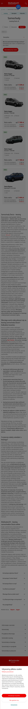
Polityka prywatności (8, 672)
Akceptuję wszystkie (14, 695)
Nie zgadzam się (14, 700)
